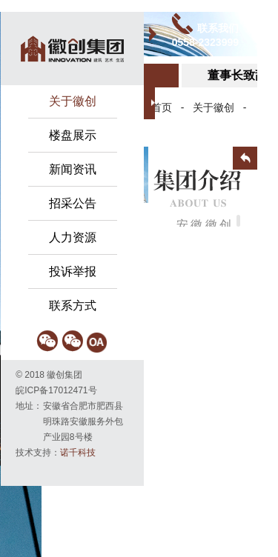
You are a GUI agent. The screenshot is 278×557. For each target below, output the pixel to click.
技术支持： (56, 452)
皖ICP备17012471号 (56, 390)
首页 (161, 107)
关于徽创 (213, 107)
